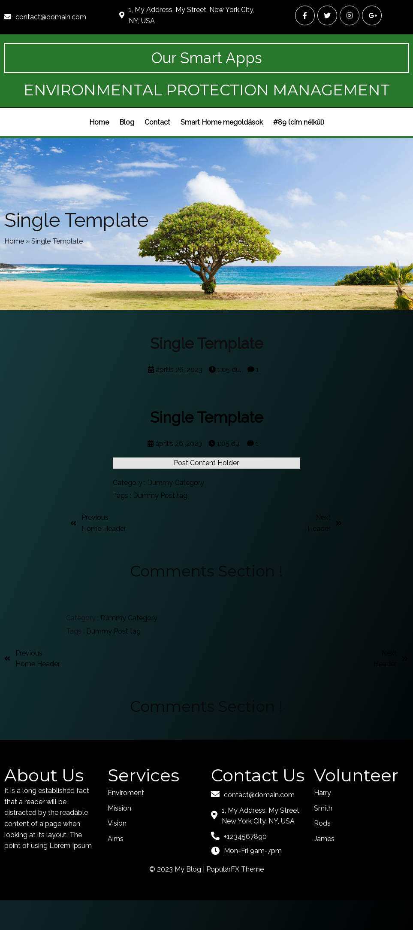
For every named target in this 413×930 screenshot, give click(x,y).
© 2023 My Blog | (177, 898)
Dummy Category (175, 512)
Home (14, 265)
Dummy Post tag (160, 525)
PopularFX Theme (235, 898)
